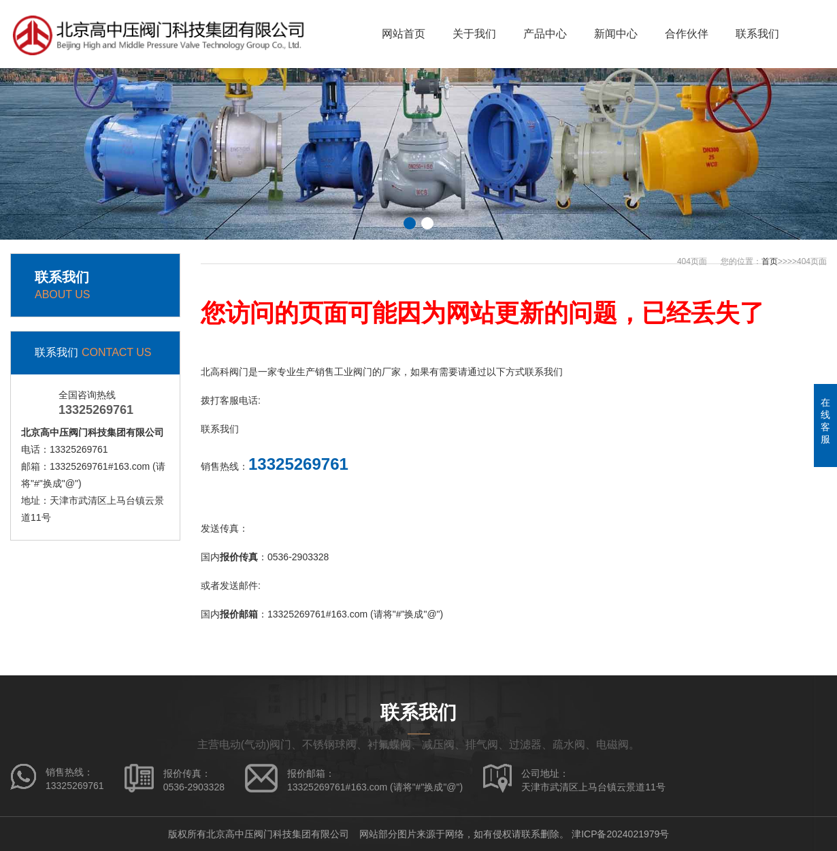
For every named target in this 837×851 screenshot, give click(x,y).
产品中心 (545, 33)
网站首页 (403, 33)
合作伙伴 (686, 33)
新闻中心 (616, 33)
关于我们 (474, 33)
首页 (769, 261)
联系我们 (757, 33)
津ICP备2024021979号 (620, 834)
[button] (410, 223)
